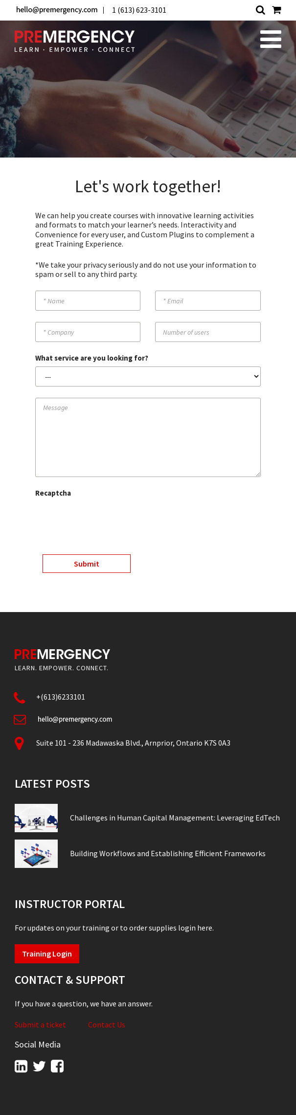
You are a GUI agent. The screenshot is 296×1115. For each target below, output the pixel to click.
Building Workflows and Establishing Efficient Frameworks (168, 853)
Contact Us (106, 1024)
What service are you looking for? (91, 358)
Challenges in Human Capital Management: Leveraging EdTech (175, 817)
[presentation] (109, 520)
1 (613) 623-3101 (139, 10)
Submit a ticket (40, 1024)
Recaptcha (53, 493)
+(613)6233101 (60, 697)
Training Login (47, 953)
